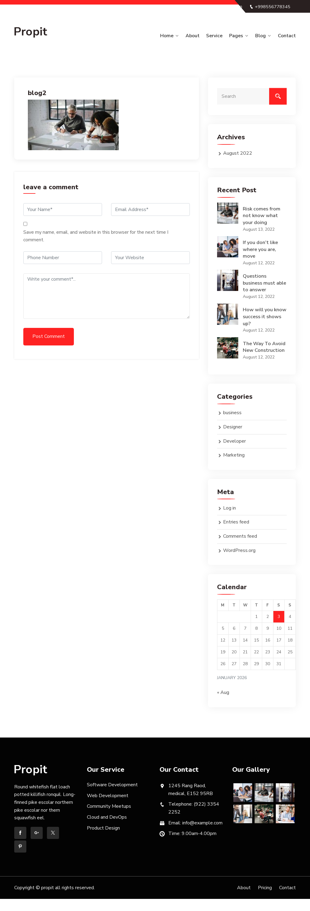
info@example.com (267, 15)
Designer (232, 438)
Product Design (103, 840)
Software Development (112, 796)
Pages (240, 36)
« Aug (223, 704)
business (232, 424)
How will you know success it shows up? (261, 320)
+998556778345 (269, 7)
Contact (287, 36)
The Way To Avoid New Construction (258, 354)
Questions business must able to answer (261, 285)
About (199, 36)
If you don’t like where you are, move (261, 250)
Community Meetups (109, 818)
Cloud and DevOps (107, 829)
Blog (263, 36)
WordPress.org (239, 562)
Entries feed (236, 534)
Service (220, 36)
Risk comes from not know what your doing (262, 215)
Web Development (107, 807)
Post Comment (48, 336)
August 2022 (237, 153)
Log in (229, 520)
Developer (234, 453)
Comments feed (240, 548)
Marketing (234, 467)
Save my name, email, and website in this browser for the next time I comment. (95, 236)
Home (175, 36)
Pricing (265, 899)
